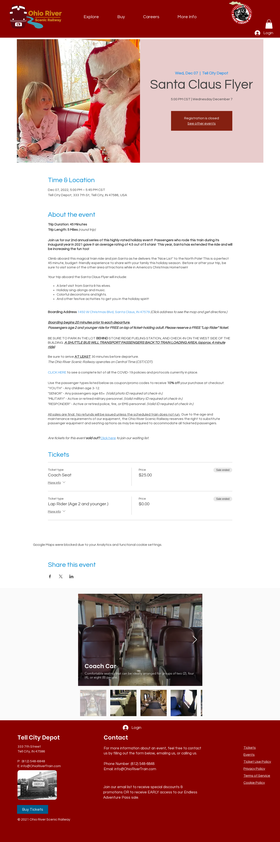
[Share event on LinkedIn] (71, 576)
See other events (201, 123)
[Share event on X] (61, 576)
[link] (269, 24)
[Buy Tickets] (32, 809)
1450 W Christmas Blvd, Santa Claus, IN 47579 (113, 312)
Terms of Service (256, 775)
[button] (187, 16)
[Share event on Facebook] (50, 576)
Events (249, 754)
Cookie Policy (254, 782)
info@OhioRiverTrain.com (41, 766)
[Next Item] (194, 640)
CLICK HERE (57, 372)
